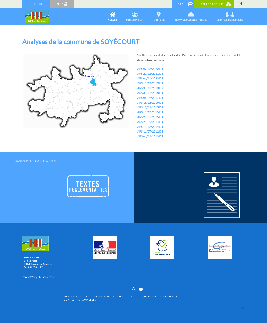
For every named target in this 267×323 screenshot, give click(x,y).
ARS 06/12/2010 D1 (150, 136)
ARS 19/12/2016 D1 (150, 102)
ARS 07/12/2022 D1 (150, 68)
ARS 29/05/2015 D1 (150, 117)
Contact (133, 296)
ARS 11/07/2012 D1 (150, 131)
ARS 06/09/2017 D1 (150, 97)
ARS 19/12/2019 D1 (150, 83)
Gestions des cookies (108, 296)
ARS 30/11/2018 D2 (150, 88)
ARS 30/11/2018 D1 (150, 92)
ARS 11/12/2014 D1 (150, 126)
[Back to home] (37, 16)
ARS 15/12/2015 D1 (150, 112)
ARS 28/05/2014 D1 (150, 121)
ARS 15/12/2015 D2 (150, 107)
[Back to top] (242, 308)
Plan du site (168, 296)
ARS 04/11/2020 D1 (150, 78)
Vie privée (149, 296)
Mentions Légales (76, 296)
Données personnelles (80, 299)
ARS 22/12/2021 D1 (150, 73)
